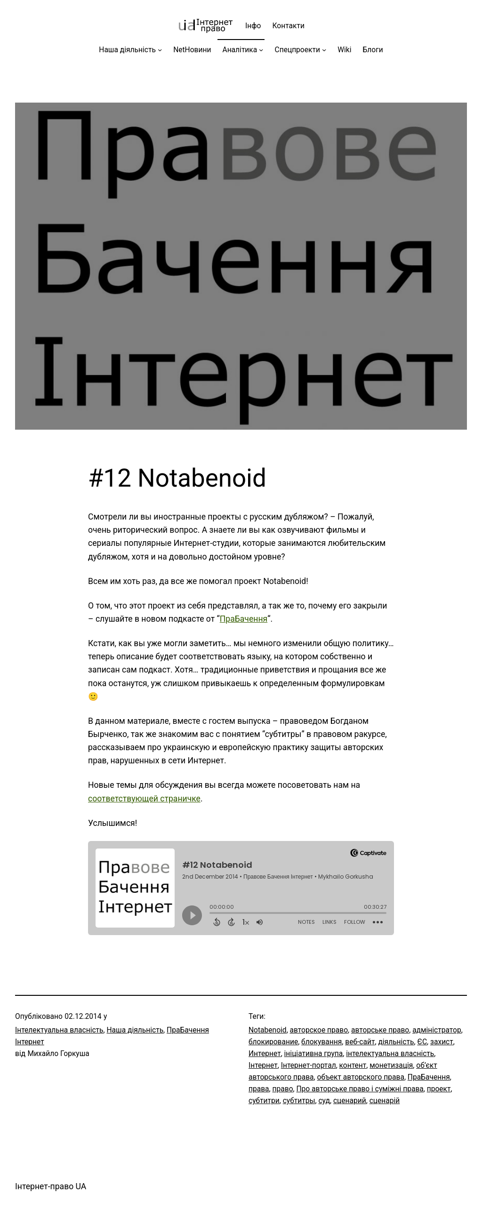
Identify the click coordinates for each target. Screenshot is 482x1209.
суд (324, 1101)
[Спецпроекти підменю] (324, 50)
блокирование (273, 1042)
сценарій (385, 1101)
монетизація (391, 1065)
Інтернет (263, 1065)
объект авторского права (360, 1077)
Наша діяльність (135, 1030)
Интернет (265, 1053)
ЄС (422, 1042)
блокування (321, 1042)
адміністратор (436, 1030)
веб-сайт (360, 1042)
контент (353, 1065)
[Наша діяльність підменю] (160, 50)
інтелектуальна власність (390, 1053)
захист (441, 1042)
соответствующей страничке (144, 798)
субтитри (264, 1101)
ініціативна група (313, 1053)
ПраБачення (243, 619)
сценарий (349, 1101)
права (259, 1089)
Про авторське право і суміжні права (359, 1089)
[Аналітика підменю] (261, 50)
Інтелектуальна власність (59, 1030)
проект (439, 1089)
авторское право (319, 1030)
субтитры (299, 1101)
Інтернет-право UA (50, 1186)
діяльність (396, 1042)
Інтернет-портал (308, 1065)
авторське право (380, 1030)
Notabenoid (268, 1030)
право (283, 1089)
